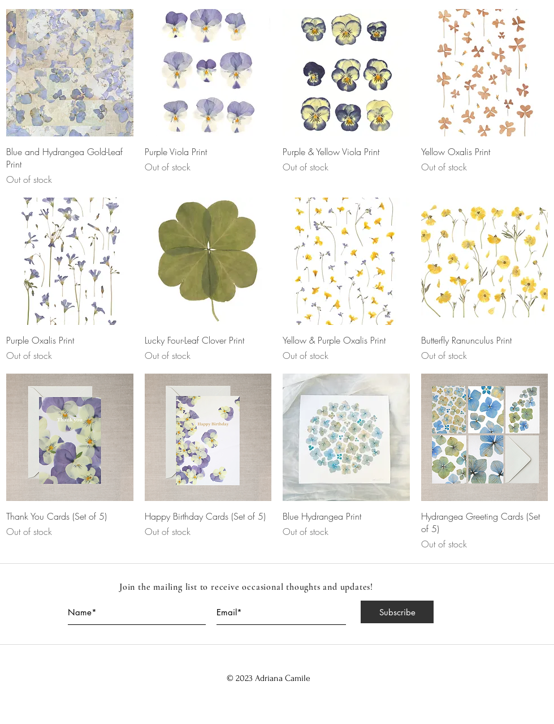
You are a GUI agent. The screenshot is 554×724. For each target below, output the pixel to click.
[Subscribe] (397, 612)
